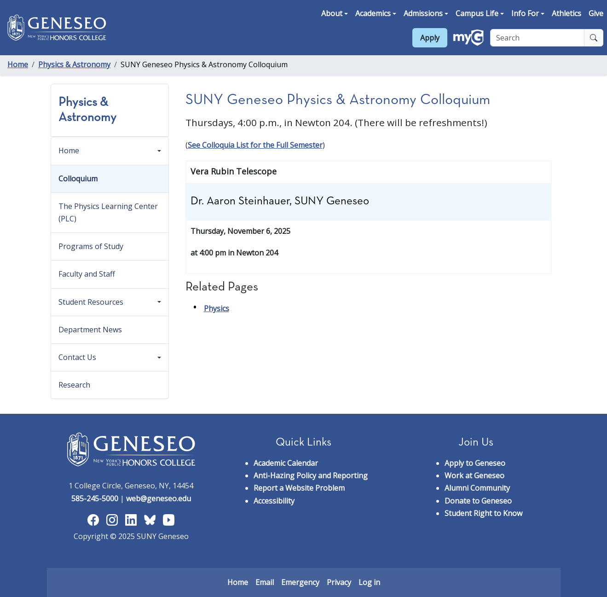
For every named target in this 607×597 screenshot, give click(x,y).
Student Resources (90, 302)
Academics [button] (373, 13)
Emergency (300, 582)
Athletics (566, 13)
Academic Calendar (286, 463)
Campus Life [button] (477, 13)
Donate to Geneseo (478, 501)
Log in (369, 582)
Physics (216, 308)
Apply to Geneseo (475, 463)
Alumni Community (477, 488)
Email (264, 582)
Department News (90, 330)
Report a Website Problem (299, 488)
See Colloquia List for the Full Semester (255, 145)
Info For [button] (525, 13)
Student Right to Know (483, 513)
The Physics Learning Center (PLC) (108, 212)
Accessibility (274, 501)
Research (74, 385)
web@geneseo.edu (158, 498)
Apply (429, 38)
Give (596, 13)
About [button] (331, 13)
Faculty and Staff (86, 274)
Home (17, 64)
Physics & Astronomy (74, 64)
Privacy (339, 582)
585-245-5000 (94, 498)
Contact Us (77, 357)
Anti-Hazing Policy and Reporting (311, 475)
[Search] (537, 37)
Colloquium (78, 179)
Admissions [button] (423, 13)
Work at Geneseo (474, 475)
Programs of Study (90, 246)
